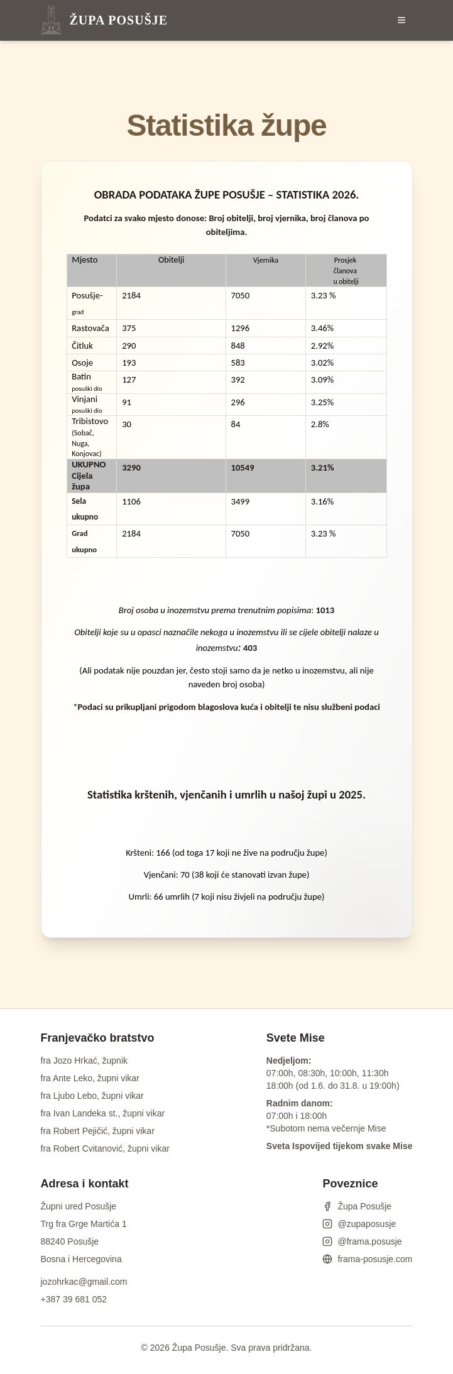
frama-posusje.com (367, 1259)
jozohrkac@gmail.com (84, 1282)
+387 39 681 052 (74, 1299)
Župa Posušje (356, 1206)
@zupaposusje (359, 1224)
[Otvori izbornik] (401, 20)
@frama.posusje (361, 1241)
